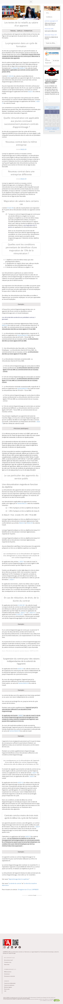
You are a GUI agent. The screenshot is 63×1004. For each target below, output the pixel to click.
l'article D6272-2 (22, 503)
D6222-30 (30, 523)
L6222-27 (22, 68)
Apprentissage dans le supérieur (19, 879)
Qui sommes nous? (8, 960)
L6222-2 (30, 91)
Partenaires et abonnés (9, 976)
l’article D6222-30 (22, 335)
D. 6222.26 (14, 68)
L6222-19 (28, 836)
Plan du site (6, 989)
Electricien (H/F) (49, 28)
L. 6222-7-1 (23, 612)
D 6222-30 (10, 208)
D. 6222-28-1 (21, 605)
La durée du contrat (15, 883)
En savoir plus (52, 131)
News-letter (7, 964)
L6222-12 (20, 669)
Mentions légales (8, 987)
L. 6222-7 (21, 561)
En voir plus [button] (56, 60)
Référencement (7, 971)
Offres (47, 13)
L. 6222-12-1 (32, 612)
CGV (5, 991)
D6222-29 (23, 149)
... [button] (46, 100)
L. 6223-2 (31, 776)
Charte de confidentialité (9, 983)
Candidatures (49, 17)
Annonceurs (7, 974)
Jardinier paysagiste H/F (51, 21)
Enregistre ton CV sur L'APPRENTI (28, 889)
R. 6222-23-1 (19, 614)
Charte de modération (9, 985)
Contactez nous (7, 962)
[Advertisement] (31, 913)
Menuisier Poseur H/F (51, 35)
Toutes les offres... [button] (51, 43)
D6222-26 (5, 325)
